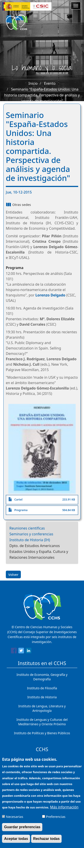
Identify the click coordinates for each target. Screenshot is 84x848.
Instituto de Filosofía (42, 688)
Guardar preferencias (22, 829)
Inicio (33, 83)
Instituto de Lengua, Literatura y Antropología (42, 708)
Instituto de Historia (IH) (29, 539)
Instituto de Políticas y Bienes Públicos (42, 733)
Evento (50, 83)
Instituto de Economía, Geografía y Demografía (42, 676)
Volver (13, 574)
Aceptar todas (16, 840)
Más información (64, 808)
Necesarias (14, 818)
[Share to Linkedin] (28, 651)
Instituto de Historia (42, 697)
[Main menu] (76, 5)
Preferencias (55, 818)
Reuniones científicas (27, 528)
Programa (21, 510)
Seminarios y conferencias (31, 534)
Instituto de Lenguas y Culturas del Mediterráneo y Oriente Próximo (42, 721)
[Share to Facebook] (14, 651)
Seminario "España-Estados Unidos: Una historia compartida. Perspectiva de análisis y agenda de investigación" (42, 95)
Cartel (18, 499)
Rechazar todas (46, 840)
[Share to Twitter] (21, 651)
